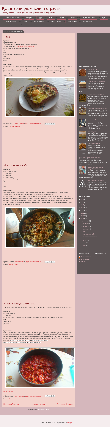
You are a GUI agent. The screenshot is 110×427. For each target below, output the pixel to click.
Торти (25, 21)
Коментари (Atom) (43, 409)
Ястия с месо (87, 21)
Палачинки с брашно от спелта (97, 108)
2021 (82, 199)
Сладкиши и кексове (88, 18)
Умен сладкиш (92, 132)
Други (40, 18)
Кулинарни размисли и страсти (31, 8)
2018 (82, 205)
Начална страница (38, 404)
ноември (86, 223)
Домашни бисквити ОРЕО (95, 95)
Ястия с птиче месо (12, 25)
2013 (82, 218)
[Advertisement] (38, 145)
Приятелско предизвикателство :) (89, 157)
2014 (82, 216)
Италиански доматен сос (26, 46)
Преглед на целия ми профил (84, 260)
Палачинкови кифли (93, 143)
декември (86, 221)
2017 (82, 207)
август (85, 240)
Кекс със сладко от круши (95, 180)
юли (84, 243)
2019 (82, 202)
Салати (61, 18)
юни (84, 245)
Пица (6, 36)
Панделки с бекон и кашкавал (97, 120)
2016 (82, 210)
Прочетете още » (8, 391)
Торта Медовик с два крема (96, 81)
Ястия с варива (56, 21)
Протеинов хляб (92, 69)
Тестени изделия (11, 21)
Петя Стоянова (86, 257)
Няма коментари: (36, 123)
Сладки (72, 18)
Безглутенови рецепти (13, 18)
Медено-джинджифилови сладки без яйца (95, 168)
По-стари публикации (65, 404)
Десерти (29, 18)
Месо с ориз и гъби (15, 165)
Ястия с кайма (72, 21)
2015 (82, 213)
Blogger (69, 422)
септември (86, 229)
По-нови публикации (11, 404)
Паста (51, 18)
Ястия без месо (39, 21)
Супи (104, 18)
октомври (86, 226)
